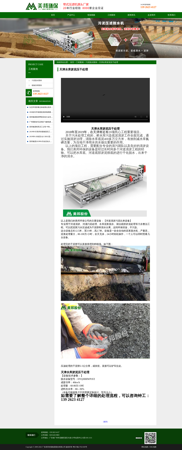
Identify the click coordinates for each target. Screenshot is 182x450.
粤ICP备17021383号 (80, 447)
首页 (53, 15)
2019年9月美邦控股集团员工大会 (41, 132)
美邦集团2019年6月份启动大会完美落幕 (41, 141)
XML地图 (152, 447)
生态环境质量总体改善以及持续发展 (41, 107)
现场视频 (91, 15)
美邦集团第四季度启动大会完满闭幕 (41, 117)
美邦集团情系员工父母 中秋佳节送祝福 (41, 127)
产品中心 (71, 15)
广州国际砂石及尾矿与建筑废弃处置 (41, 122)
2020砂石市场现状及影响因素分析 (41, 112)
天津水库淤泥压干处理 (108, 62)
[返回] (105, 422)
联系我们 (171, 15)
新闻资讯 (131, 15)
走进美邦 (151, 15)
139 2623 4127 (40, 93)
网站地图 (144, 447)
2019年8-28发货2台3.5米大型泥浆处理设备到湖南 (41, 136)
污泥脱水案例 (91, 62)
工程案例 (111, 15)
